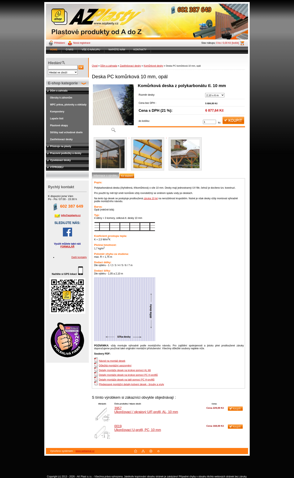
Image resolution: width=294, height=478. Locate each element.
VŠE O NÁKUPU (91, 49)
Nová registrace (81, 42)
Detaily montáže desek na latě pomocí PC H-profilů (126, 379)
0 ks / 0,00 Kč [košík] (227, 42)
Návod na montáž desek (112, 360)
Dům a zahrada (108, 65)
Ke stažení (127, 176)
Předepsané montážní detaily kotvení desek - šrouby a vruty (131, 384)
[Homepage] (54, 50)
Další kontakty (79, 257)
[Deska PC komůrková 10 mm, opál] (113, 109)
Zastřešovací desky (130, 65)
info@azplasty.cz (71, 215)
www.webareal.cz (85, 451)
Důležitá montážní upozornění (115, 365)
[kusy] (209, 122)
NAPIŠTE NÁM (116, 49)
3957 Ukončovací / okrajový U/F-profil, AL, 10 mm (146, 410)
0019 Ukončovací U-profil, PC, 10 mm (137, 428)
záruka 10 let (151, 198)
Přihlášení (59, 42)
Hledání (54, 63)
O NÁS (69, 49)
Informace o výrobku (105, 175)
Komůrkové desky (153, 65)
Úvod (95, 65)
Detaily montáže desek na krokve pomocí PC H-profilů (128, 375)
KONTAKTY (140, 49)
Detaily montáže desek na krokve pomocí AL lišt (125, 370)
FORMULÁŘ (67, 246)
